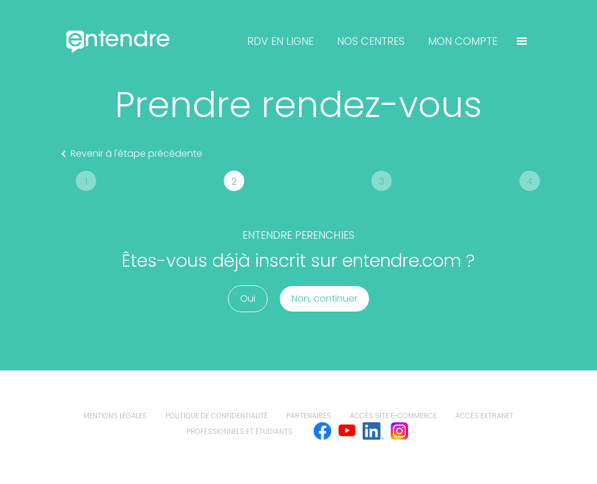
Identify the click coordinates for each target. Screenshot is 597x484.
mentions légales (115, 416)
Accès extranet (484, 416)
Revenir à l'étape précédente (129, 154)
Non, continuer (324, 298)
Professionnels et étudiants (240, 431)
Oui (247, 298)
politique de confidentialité (217, 416)
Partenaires (308, 416)
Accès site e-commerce (393, 416)
